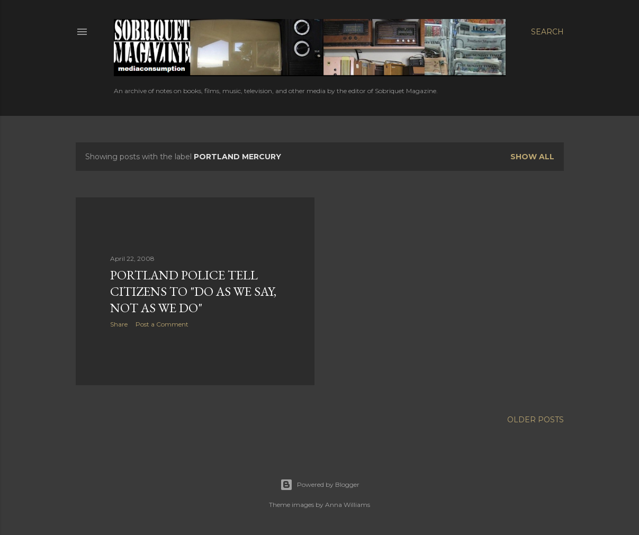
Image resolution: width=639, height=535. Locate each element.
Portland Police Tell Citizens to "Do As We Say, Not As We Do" (193, 291)
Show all (532, 156)
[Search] (547, 31)
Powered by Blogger (319, 484)
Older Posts (535, 419)
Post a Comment (162, 324)
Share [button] (119, 324)
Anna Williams (347, 505)
